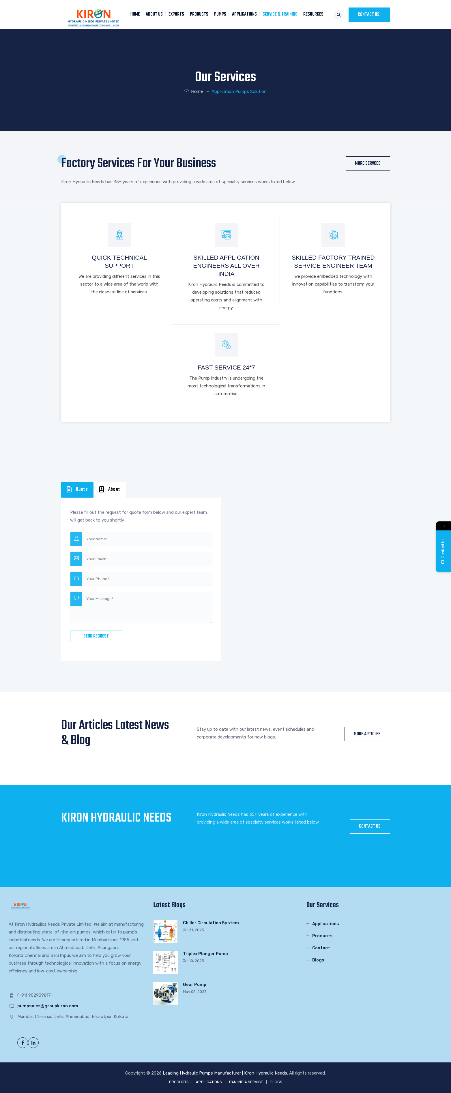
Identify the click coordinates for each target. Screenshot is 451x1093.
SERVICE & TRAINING (281, 14)
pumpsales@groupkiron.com (47, 1005)
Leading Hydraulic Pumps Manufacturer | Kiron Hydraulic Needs (225, 1073)
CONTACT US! (369, 14)
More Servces (368, 163)
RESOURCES (315, 14)
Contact (321, 947)
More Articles (367, 734)
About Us (155, 14)
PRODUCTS (200, 14)
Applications (325, 923)
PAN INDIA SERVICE (246, 1082)
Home (193, 91)
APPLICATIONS (245, 14)
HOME (136, 14)
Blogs (318, 960)
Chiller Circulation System (211, 922)
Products (322, 935)
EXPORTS (178, 14)
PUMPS (222, 14)
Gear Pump (194, 984)
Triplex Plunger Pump (205, 953)
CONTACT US (370, 826)
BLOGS (276, 1082)
